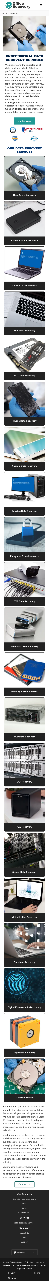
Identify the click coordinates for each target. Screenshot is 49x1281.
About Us (24, 1233)
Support (24, 1242)
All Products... (24, 1212)
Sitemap (12, 1278)
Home (4, 13)
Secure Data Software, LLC (14, 1262)
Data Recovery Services (24, 1223)
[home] (17, 5)
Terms (37, 1272)
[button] (41, 5)
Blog (25, 1237)
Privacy (11, 1272)
